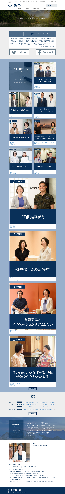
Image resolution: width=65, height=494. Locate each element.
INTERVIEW (36, 8)
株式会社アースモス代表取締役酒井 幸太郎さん (37, 86)
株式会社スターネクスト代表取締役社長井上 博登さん (38, 116)
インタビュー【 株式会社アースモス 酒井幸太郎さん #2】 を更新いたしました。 (40, 404)
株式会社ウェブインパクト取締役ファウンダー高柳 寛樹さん (15, 226)
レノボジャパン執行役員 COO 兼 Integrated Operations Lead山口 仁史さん (42, 172)
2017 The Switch (16, 492)
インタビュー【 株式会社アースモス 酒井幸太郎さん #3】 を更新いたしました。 (40, 402)
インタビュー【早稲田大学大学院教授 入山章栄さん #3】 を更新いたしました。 (40, 409)
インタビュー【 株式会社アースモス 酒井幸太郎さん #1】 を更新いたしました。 (40, 406)
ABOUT (27, 8)
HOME (19, 8)
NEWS (44, 8)
